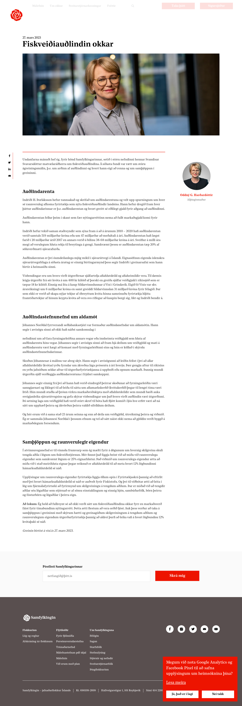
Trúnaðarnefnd (65, 647)
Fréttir (111, 10)
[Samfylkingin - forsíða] (16, 15)
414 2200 (158, 690)
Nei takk (218, 694)
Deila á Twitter (9, 162)
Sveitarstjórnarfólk (101, 664)
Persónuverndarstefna (70, 641)
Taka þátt (178, 10)
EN (154, 10)
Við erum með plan (68, 664)
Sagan (93, 641)
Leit (132, 10)
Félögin (94, 636)
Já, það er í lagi (182, 694)
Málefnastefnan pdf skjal (71, 652)
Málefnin (31, 10)
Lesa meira (176, 683)
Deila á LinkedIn (9, 169)
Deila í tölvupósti (9, 176)
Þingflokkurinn (99, 669)
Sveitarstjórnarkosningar (82, 10)
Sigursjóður (216, 10)
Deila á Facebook (9, 156)
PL (145, 10)
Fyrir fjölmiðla (65, 636)
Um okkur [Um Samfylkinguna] (51, 10)
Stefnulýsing (97, 652)
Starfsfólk (96, 647)
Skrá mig (177, 576)
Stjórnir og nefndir (101, 658)
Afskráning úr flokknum (38, 641)
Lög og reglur (31, 636)
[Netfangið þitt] (96, 576)
